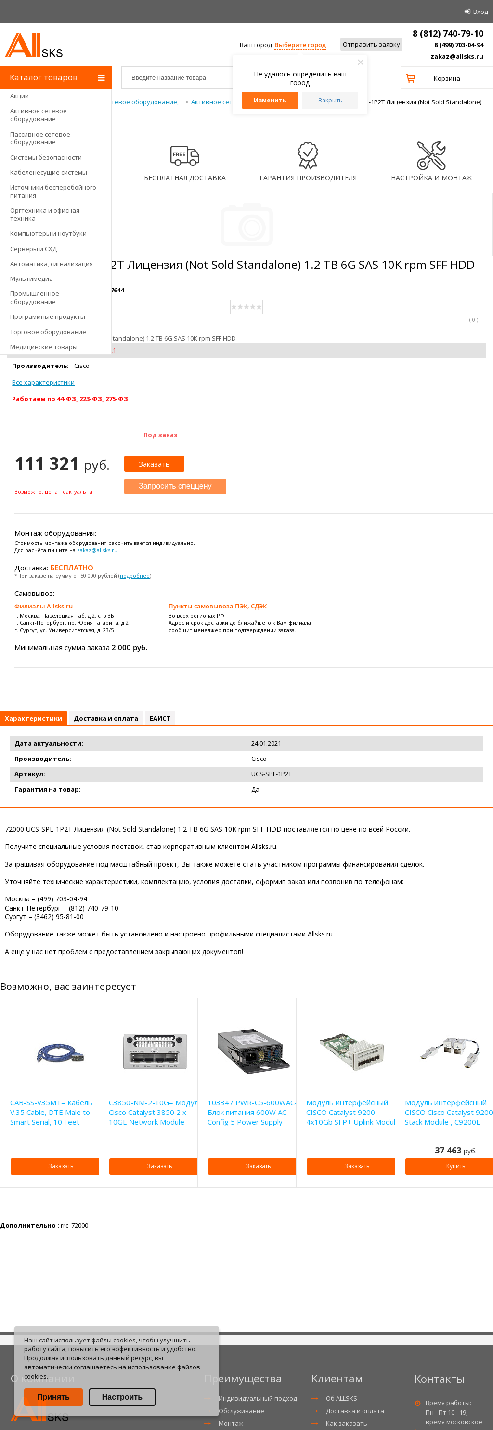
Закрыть (330, 100)
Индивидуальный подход (258, 1398)
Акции (19, 95)
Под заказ (160, 434)
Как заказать (346, 1423)
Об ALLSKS (341, 1398)
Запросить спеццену (175, 486)
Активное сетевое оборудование (38, 114)
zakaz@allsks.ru (456, 56)
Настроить (122, 1397)
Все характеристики (43, 382)
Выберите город (300, 44)
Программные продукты (47, 316)
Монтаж (231, 1423)
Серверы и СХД (33, 248)
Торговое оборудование (48, 332)
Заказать (154, 463)
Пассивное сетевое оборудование (40, 138)
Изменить (270, 100)
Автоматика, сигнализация (51, 263)
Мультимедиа (31, 278)
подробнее (135, 575)
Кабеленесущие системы (48, 172)
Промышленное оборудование (34, 297)
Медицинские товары (44, 346)
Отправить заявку (371, 44)
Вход (480, 11)
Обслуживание (241, 1410)
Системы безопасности (46, 157)
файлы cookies (113, 1340)
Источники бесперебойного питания (53, 191)
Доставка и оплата (355, 1410)
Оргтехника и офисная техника (44, 214)
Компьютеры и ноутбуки (48, 233)
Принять (53, 1397)
